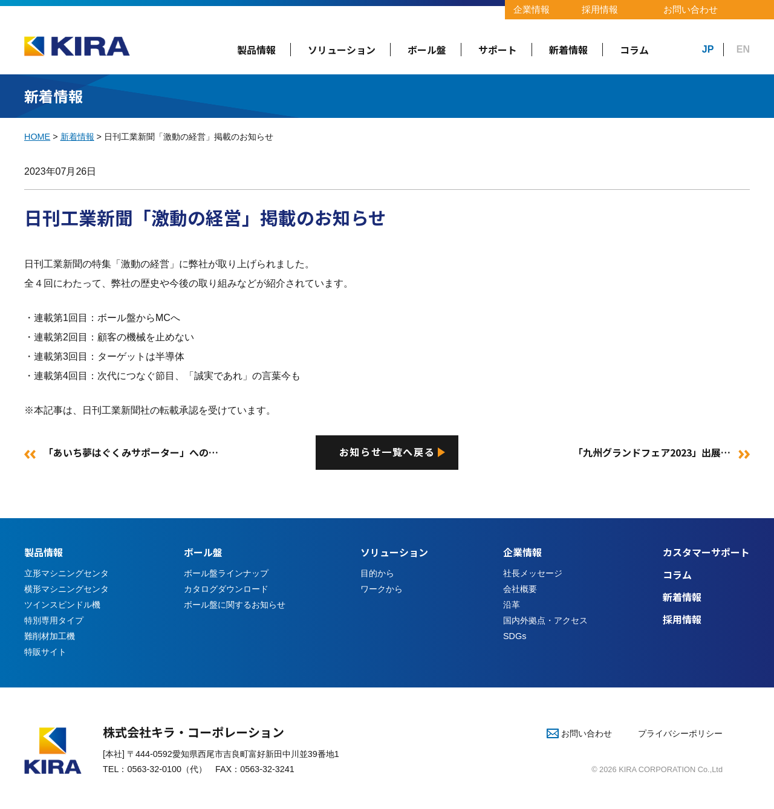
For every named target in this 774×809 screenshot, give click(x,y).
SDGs (514, 637)
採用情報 (600, 9)
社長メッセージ (532, 574)
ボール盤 (427, 49)
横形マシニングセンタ (66, 589)
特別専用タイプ (53, 621)
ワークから (381, 589)
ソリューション (342, 49)
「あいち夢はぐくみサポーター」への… (131, 453)
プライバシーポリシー (680, 734)
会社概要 (520, 589)
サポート (497, 49)
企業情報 (531, 9)
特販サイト (45, 652)
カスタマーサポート (706, 553)
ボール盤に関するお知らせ (234, 605)
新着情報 (568, 49)
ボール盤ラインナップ (226, 574)
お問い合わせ (690, 9)
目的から (377, 574)
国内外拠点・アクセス (545, 621)
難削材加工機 (49, 637)
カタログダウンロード (226, 589)
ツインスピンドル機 (62, 605)
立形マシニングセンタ (66, 574)
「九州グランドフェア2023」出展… (651, 453)
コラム (634, 49)
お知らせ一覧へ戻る (387, 453)
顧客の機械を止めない (145, 337)
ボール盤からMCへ (138, 318)
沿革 (511, 605)
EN (743, 49)
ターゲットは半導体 (140, 356)
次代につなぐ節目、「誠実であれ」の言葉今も (199, 376)
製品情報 (256, 49)
